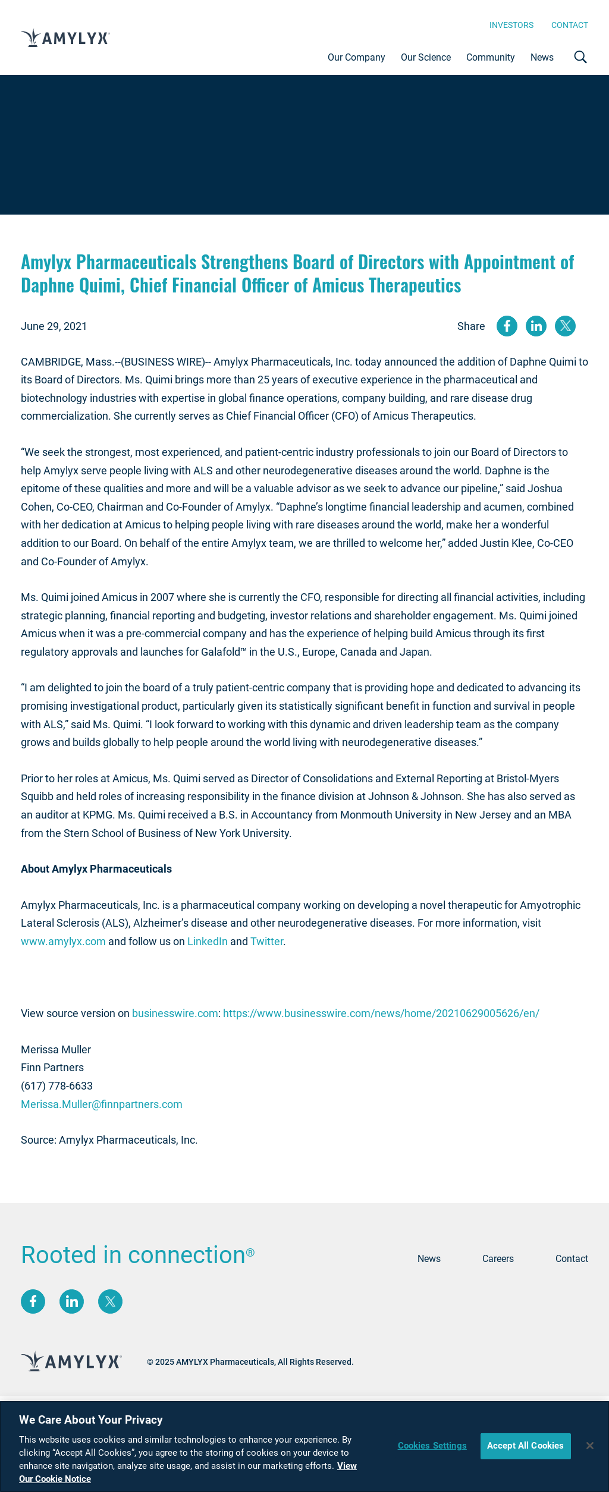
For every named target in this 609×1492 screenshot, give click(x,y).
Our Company (356, 57)
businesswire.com (175, 1013)
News (542, 57)
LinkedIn (207, 941)
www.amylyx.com (63, 941)
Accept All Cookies (525, 1445)
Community (490, 57)
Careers (498, 1258)
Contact (569, 25)
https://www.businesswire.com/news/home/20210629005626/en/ (381, 1013)
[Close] (590, 1446)
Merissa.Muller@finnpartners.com (102, 1104)
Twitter (266, 941)
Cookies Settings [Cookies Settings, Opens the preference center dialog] (432, 1445)
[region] (304, 1446)
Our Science (426, 57)
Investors (511, 25)
